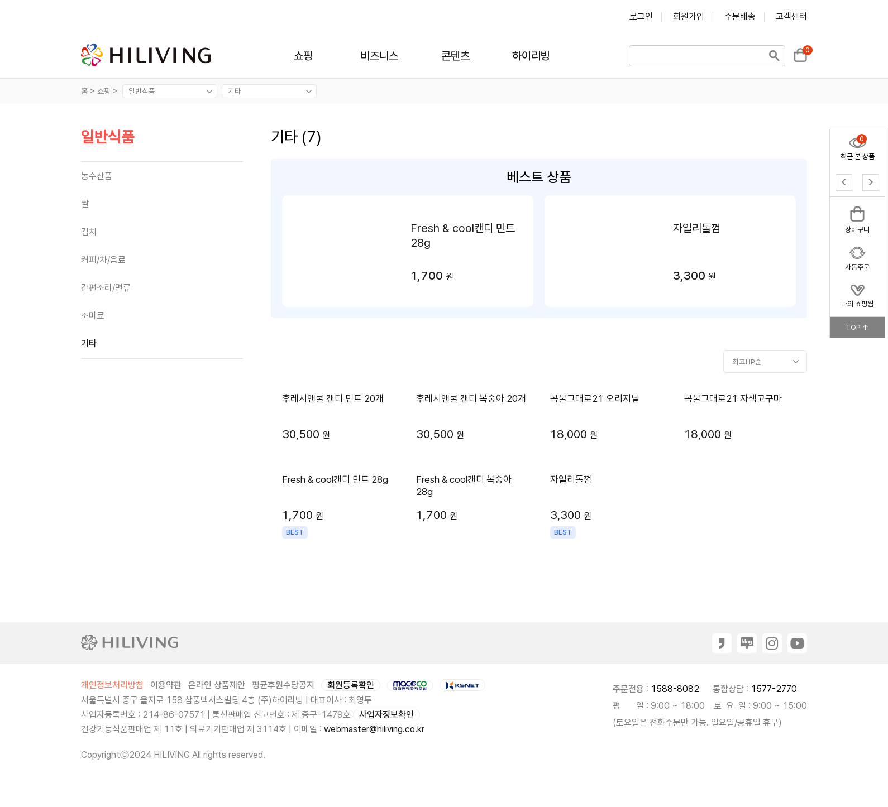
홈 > (88, 91)
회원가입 (688, 16)
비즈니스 (379, 56)
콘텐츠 (455, 56)
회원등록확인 (350, 685)
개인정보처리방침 (112, 685)
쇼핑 (303, 56)
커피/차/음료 (103, 259)
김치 (89, 232)
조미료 (92, 315)
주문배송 (740, 16)
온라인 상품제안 (216, 685)
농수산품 (96, 176)
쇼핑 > (108, 91)
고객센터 (791, 16)
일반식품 (108, 137)
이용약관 (166, 685)
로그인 (641, 16)
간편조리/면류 (106, 287)
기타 (89, 343)
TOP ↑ (857, 327)
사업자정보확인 (386, 714)
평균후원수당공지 (283, 685)
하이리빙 (531, 56)
